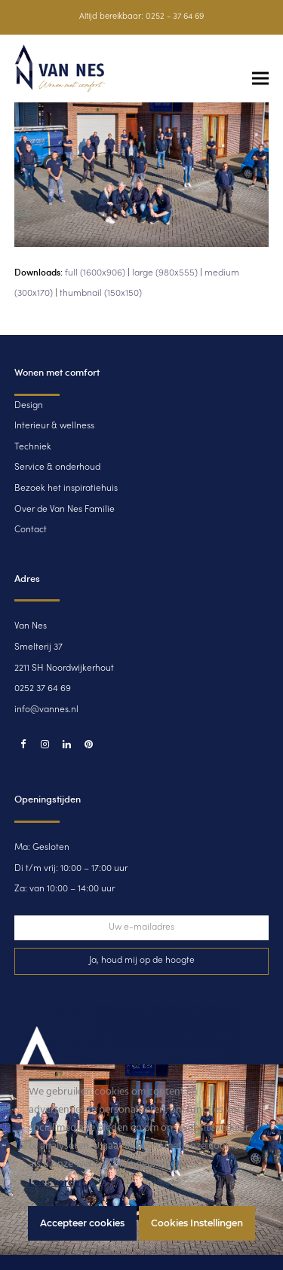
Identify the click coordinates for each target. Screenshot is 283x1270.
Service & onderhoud (57, 467)
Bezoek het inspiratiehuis (66, 488)
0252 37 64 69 (42, 688)
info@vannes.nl (46, 709)
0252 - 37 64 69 (175, 17)
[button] (260, 78)
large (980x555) (165, 273)
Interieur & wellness (54, 426)
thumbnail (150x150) (101, 293)
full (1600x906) (95, 273)
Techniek (32, 447)
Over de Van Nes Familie (64, 509)
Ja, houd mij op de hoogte (142, 960)
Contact (30, 529)
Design (28, 405)
